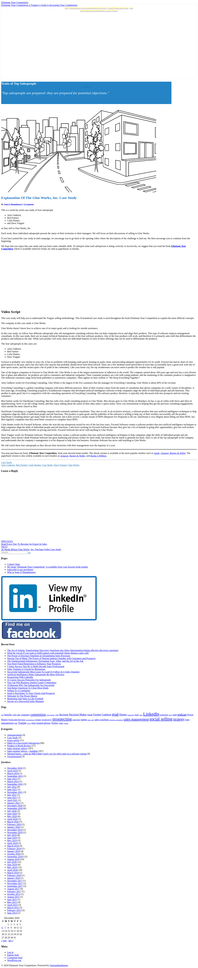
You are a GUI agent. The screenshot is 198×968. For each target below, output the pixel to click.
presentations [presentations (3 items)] (30, 720)
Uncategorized (14, 756)
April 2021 (12, 800)
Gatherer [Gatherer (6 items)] (107, 714)
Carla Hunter (35, 465)
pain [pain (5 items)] (175, 714)
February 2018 (14, 875)
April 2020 (12, 819)
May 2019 (12, 840)
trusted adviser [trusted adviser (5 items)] (43, 723)
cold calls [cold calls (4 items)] (16, 715)
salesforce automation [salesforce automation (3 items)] (116, 720)
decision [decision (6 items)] (63, 714)
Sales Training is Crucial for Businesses (26, 669)
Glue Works (73, 465)
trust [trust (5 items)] (33, 723)
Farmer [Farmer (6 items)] (97, 714)
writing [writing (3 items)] (66, 723)
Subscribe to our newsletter (20, 569)
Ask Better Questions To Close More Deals (28, 688)
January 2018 (13, 878)
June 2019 (12, 838)
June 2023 (12, 779)
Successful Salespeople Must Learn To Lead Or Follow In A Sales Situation (43, 672)
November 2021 (15, 792)
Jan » (10, 940)
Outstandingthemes (59, 965)
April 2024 (12, 770)
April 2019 (12, 843)
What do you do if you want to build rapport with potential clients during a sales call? (48, 653)
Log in (10, 952)
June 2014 (12, 913)
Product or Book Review (19, 745)
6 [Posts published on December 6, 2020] (2, 927)
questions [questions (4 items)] (76, 720)
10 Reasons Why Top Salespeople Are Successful (30, 685)
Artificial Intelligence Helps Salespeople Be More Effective (35, 674)
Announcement (14, 735)
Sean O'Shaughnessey (13, 204)
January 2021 (13, 803)
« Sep (4, 940)
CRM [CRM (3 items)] (57, 715)
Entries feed (13, 955)
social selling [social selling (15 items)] (160, 719)
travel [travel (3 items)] (29, 723)
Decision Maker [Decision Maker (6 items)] (78, 714)
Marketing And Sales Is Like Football (25, 698)
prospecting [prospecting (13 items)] (62, 719)
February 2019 (14, 848)
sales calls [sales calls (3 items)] (91, 720)
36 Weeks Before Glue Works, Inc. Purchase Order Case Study (31, 548)
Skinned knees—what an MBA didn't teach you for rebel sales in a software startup (47, 753)
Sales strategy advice (17, 748)
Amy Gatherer (8, 465)
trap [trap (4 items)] (15, 723)
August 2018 (13, 859)
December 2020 (14, 805)
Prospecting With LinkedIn (20, 677)
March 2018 (13, 872)
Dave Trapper (60, 465)
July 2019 (12, 835)
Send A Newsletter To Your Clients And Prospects (31, 693)
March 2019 (13, 846)
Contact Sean (13, 564)
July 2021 (12, 795)
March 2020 (13, 821)
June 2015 (12, 899)
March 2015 (13, 907)
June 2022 (12, 789)
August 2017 (13, 889)
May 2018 (12, 867)
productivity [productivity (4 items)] (47, 720)
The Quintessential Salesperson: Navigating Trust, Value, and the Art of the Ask (45, 661)
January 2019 (13, 851)
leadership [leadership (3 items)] (130, 715)
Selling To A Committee (18, 690)
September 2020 (15, 808)
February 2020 (14, 824)
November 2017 (15, 883)
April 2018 (12, 870)
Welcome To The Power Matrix (22, 696)
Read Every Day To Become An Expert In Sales (24, 542)
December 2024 (14, 768)
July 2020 (12, 811)
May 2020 (12, 816)
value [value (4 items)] (61, 723)
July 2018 (12, 862)
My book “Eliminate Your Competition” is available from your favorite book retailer (47, 567)
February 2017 (14, 891)
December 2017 (14, 880)
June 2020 (12, 813)
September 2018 (15, 856)
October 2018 (13, 854)
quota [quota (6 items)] (84, 719)
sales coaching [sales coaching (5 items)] (102, 719)
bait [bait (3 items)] (2, 715)
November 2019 (15, 832)
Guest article (13, 740)
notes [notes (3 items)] (170, 715)
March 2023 (13, 781)
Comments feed (14, 957)
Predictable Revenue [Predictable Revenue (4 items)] (16, 720)
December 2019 (14, 830)
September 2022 (15, 784)
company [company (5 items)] (25, 714)
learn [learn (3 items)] (140, 715)
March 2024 (13, 773)
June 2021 (12, 797)
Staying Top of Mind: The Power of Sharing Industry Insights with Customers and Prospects (51, 658)
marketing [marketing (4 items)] (164, 715)
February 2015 (14, 910)
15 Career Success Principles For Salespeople (29, 680)
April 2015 (12, 905)
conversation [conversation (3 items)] (50, 715)
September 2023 (15, 776)
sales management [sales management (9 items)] (136, 719)
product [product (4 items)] (38, 720)
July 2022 (12, 787)
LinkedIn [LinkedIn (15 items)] (151, 714)
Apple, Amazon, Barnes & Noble (169, 453)
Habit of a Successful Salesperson (23, 743)
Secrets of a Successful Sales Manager (25, 701)
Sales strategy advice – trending (22, 751)
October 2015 (13, 894)
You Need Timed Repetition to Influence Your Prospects (34, 663)
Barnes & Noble (77, 456)
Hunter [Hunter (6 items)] (123, 714)
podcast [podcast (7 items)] (182, 714)
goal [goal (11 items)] (115, 714)
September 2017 (15, 886)
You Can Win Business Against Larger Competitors (31, 682)
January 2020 (13, 827)
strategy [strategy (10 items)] (179, 719)
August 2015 (13, 897)
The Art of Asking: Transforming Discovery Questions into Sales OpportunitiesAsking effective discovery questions (62, 650)
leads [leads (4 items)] (137, 715)
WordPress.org (14, 960)
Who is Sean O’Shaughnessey (21, 572)
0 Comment (29, 204)
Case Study (6, 462)
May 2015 (12, 902)
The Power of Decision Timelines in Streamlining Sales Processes (38, 655)
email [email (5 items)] (90, 714)
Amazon (64, 456)
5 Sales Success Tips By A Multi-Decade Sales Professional (35, 666)
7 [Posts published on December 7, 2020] (5, 927)
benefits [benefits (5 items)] (8, 714)
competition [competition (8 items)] (38, 714)
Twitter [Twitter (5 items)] (54, 723)
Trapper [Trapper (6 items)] (22, 722)
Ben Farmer (21, 465)
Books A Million (98, 456)
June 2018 (12, 864)
